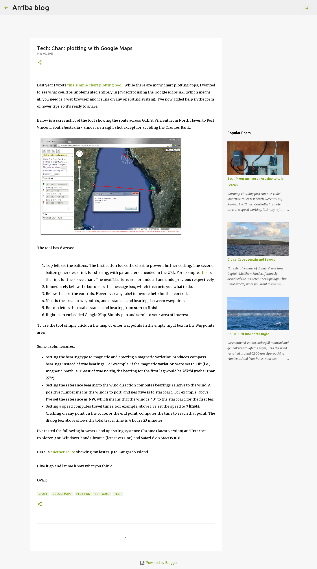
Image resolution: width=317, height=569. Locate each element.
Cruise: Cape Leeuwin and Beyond (251, 259)
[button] (39, 63)
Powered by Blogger (159, 563)
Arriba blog (30, 7)
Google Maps (62, 493)
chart (43, 493)
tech (117, 493)
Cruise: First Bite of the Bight (248, 334)
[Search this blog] (290, 7)
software (102, 493)
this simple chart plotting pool (95, 85)
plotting (83, 493)
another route (63, 452)
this (204, 272)
